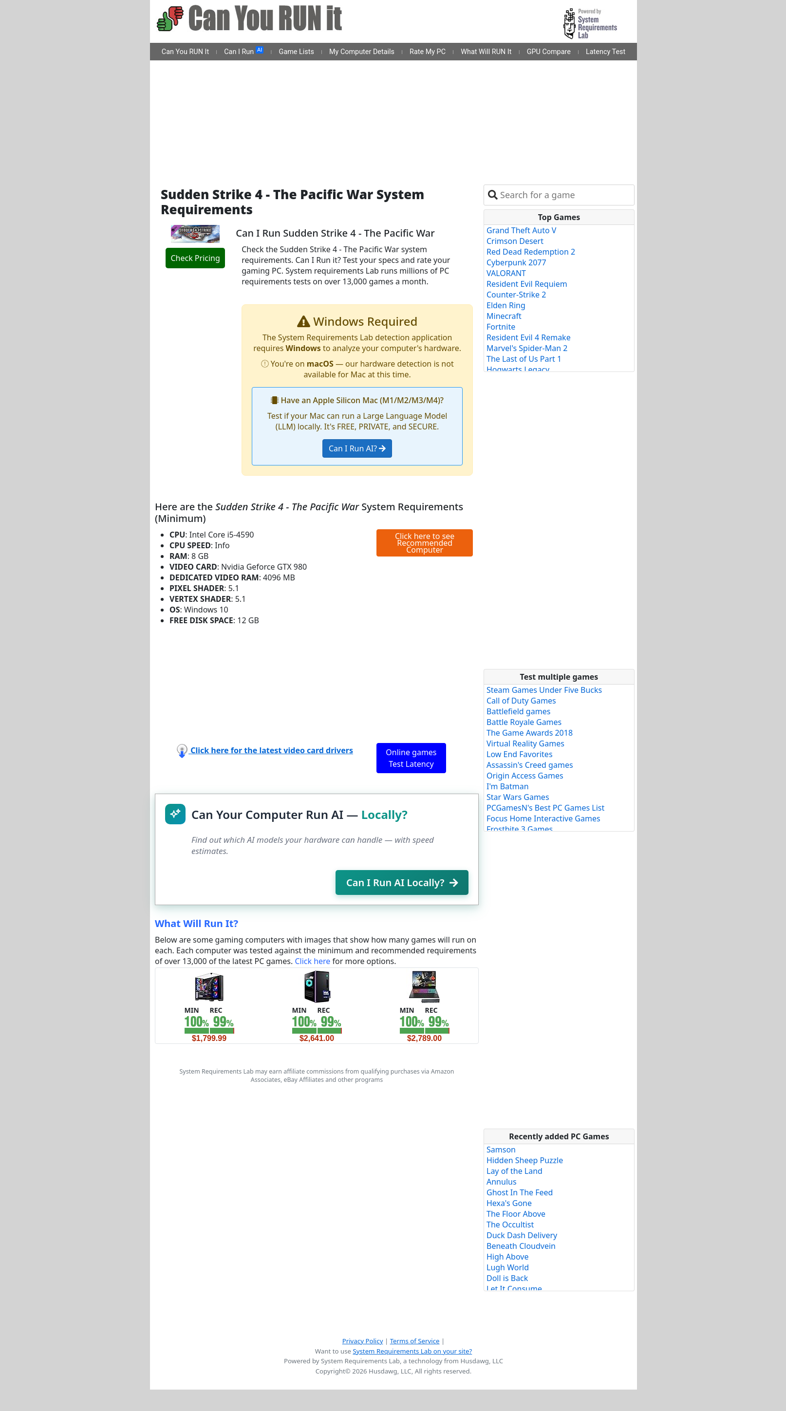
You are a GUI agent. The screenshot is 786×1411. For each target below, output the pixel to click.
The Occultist (510, 1224)
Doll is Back (507, 1278)
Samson (501, 1149)
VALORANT (506, 273)
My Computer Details (361, 52)
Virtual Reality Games (525, 743)
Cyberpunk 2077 (516, 262)
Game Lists (296, 52)
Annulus (502, 1181)
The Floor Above (516, 1213)
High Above (507, 1256)
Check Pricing (195, 258)
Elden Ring (506, 305)
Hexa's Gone (509, 1203)
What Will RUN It (486, 52)
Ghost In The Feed (520, 1192)
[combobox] (565, 195)
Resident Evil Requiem (527, 283)
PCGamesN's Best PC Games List (545, 807)
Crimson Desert (515, 241)
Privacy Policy (362, 1341)
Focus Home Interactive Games (543, 818)
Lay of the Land (515, 1171)
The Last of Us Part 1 (524, 358)
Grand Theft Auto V (521, 230)
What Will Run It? (196, 923)
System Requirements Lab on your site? (412, 1351)
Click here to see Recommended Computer (424, 543)
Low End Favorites (520, 754)
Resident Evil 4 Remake (529, 337)
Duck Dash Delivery (522, 1235)
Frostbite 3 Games (520, 829)
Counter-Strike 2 (516, 294)
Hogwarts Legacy (518, 369)
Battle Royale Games (524, 722)
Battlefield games (518, 711)
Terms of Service (415, 1341)
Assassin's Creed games (530, 765)
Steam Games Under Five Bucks (544, 690)
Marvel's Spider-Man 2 (527, 348)
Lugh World (508, 1267)
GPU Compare (549, 52)
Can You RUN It (185, 52)
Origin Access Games (525, 775)
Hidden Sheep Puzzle (525, 1160)
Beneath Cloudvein (521, 1246)
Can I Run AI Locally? (402, 882)
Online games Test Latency (411, 758)
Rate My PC (428, 52)
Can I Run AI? (357, 448)
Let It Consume (514, 1288)
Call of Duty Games (521, 700)
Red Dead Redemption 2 (531, 251)
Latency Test (605, 52)
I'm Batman (508, 786)
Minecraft (504, 316)
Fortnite (501, 326)
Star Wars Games (518, 797)
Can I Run (243, 51)
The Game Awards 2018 (530, 732)
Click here (312, 961)
